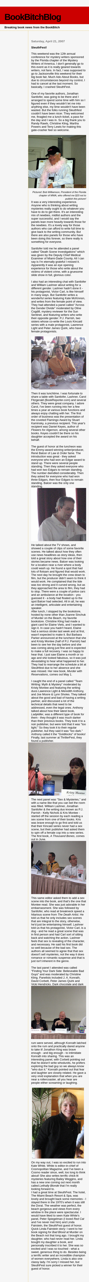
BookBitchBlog (32, 17)
